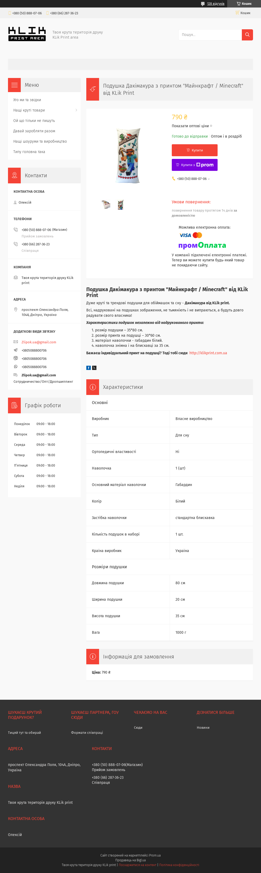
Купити (197, 150)
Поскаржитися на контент (137, 865)
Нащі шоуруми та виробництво (40, 141)
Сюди (138, 728)
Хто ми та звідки (27, 100)
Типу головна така (29, 152)
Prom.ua (155, 855)
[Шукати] (247, 34)
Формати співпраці (87, 733)
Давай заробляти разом (34, 131)
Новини (203, 728)
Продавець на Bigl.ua (130, 860)
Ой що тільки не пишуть (34, 120)
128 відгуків (216, 4)
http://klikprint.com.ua (208, 353)
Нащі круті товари (29, 110)
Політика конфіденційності (179, 865)
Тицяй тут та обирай (24, 733)
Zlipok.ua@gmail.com (39, 342)
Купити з (197, 165)
